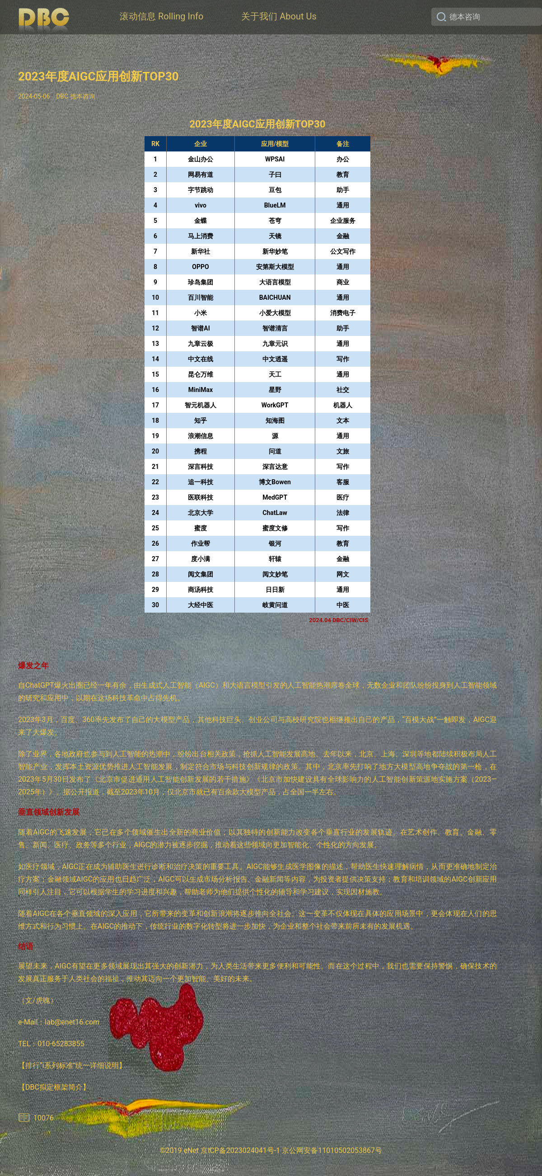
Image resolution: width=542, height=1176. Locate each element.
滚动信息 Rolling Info (161, 16)
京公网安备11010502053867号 (332, 1150)
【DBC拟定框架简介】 (54, 1087)
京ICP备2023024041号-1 (240, 1150)
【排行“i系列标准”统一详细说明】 (72, 1065)
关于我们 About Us (278, 16)
